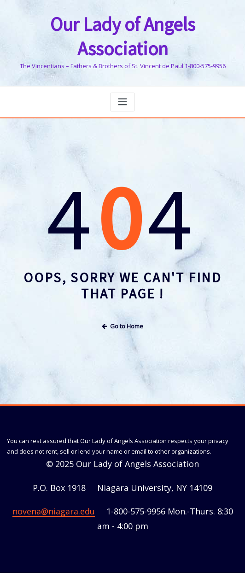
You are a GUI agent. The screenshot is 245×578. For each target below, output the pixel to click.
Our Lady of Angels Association (123, 23)
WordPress (117, 561)
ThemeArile (213, 561)
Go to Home (122, 299)
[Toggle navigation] (122, 75)
